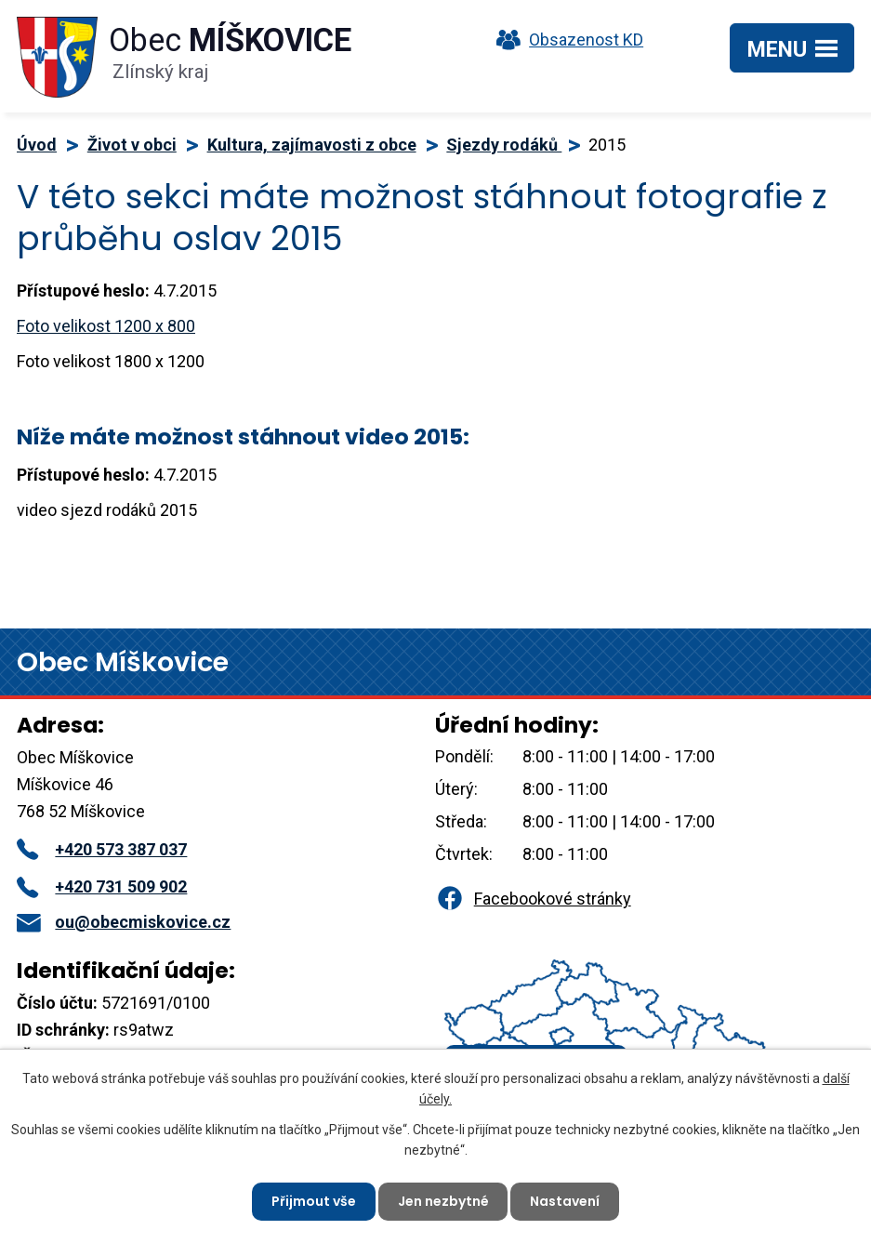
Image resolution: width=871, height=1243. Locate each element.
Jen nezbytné (443, 1201)
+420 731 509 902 (102, 886)
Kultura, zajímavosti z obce (311, 144)
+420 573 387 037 (102, 849)
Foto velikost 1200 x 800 (106, 326)
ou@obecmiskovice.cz (124, 922)
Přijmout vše (313, 1201)
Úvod (37, 144)
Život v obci (132, 144)
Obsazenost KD (565, 39)
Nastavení (565, 1201)
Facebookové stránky (532, 898)
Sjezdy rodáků (503, 144)
